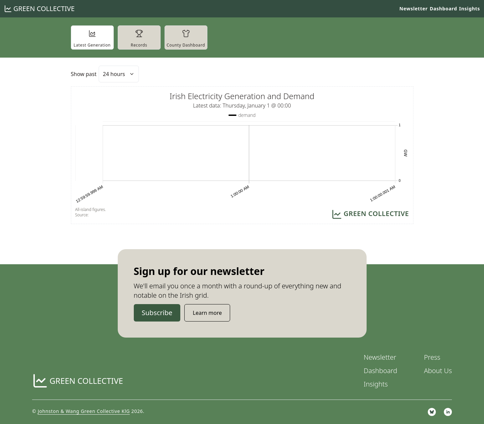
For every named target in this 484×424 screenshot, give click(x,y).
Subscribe (157, 312)
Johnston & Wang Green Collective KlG (84, 411)
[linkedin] (448, 412)
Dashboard (443, 8)
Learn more (207, 312)
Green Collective (44, 8)
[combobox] (119, 74)
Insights (469, 8)
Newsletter (413, 8)
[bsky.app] (432, 412)
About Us (438, 370)
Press (432, 357)
